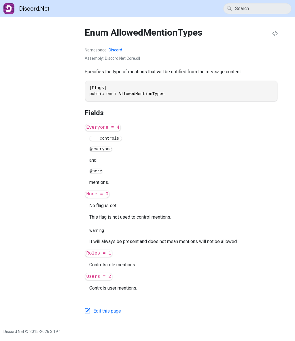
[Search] (257, 8)
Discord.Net (26, 8)
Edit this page (107, 311)
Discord (115, 50)
